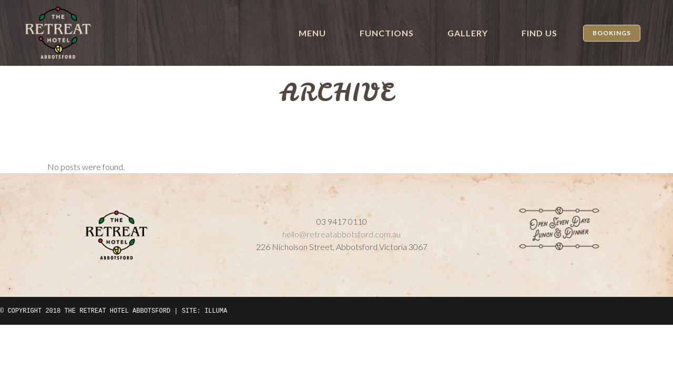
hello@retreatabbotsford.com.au (341, 234)
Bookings (612, 33)
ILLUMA (216, 310)
